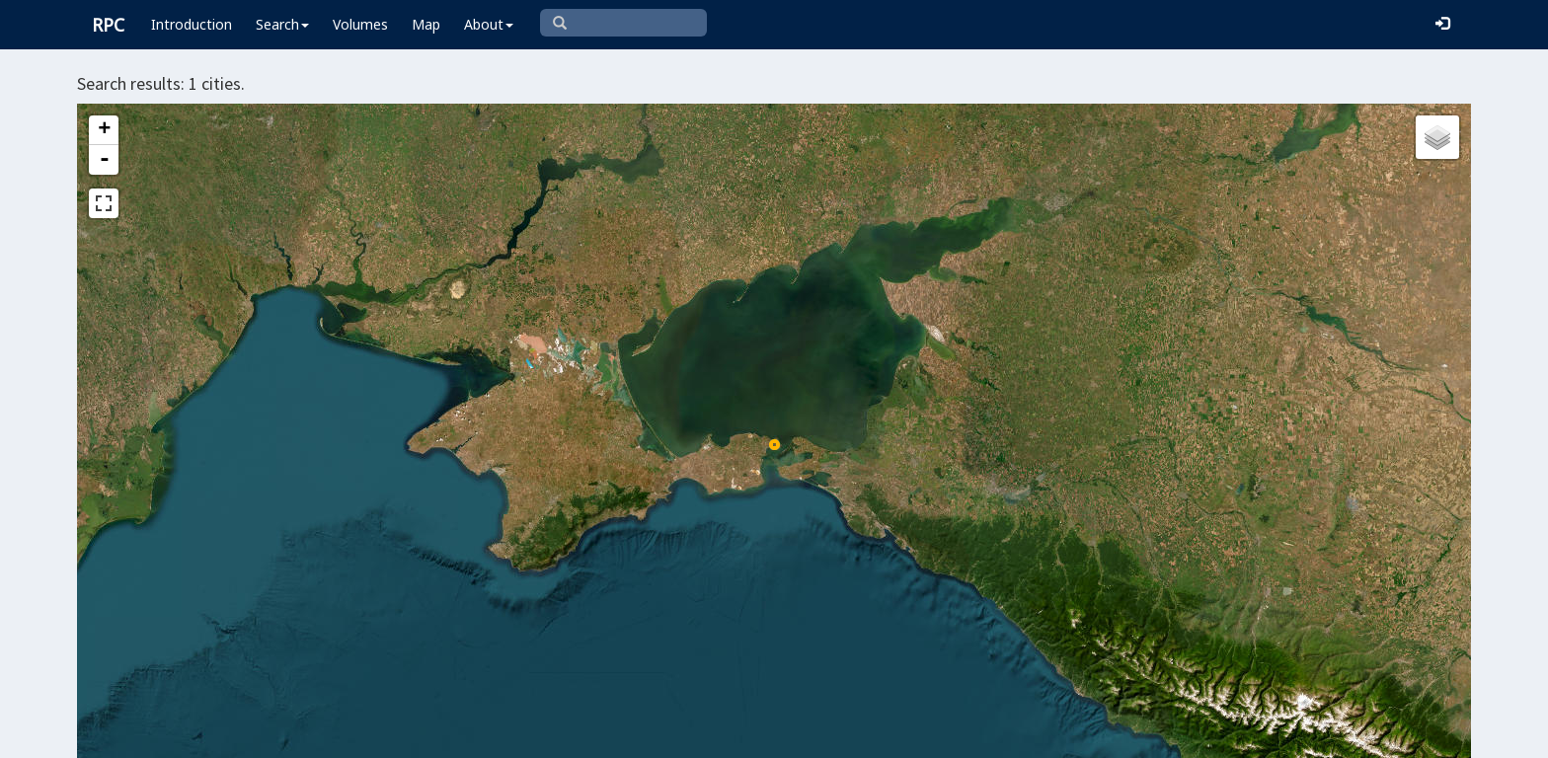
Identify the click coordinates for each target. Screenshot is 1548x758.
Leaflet (759, 734)
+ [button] (104, 130)
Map (426, 24)
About (488, 24)
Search (282, 24)
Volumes (360, 24)
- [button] (105, 160)
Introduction (191, 24)
